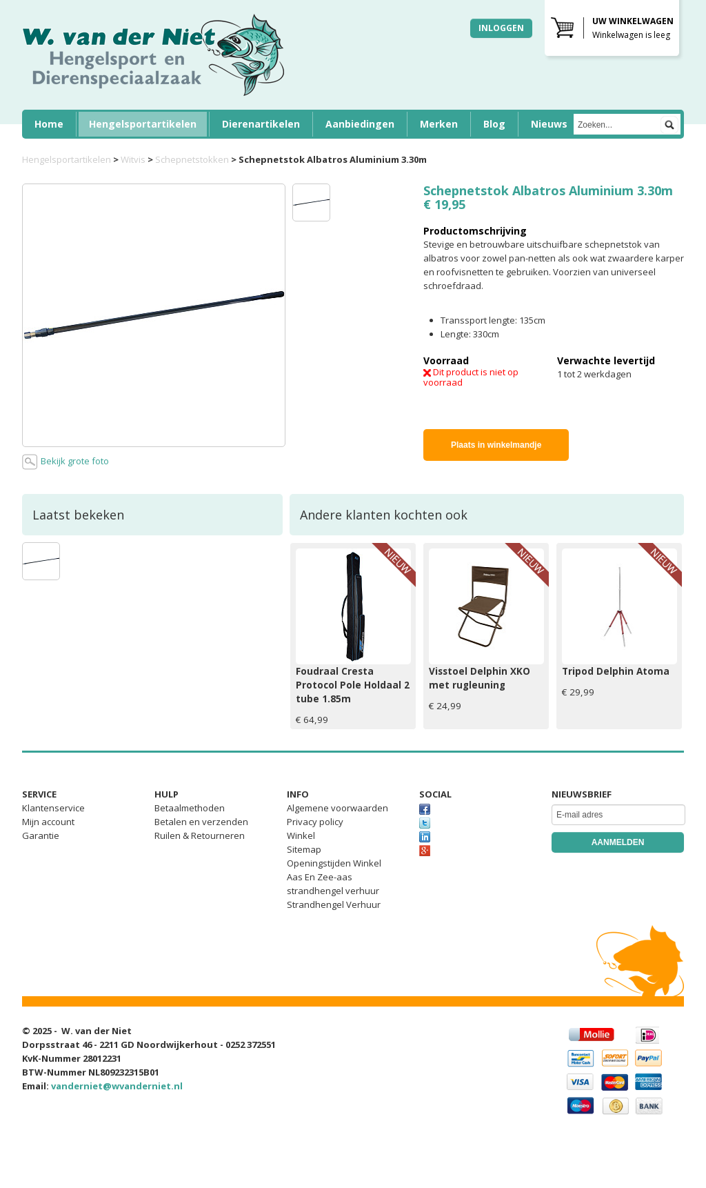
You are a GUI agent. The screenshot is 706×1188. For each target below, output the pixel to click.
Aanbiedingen (359, 123)
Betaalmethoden (189, 808)
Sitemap (304, 849)
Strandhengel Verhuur (334, 904)
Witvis (133, 159)
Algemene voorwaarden (337, 808)
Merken (439, 123)
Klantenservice (53, 808)
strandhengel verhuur (333, 890)
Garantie (40, 835)
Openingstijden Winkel (334, 863)
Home (48, 123)
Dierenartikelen (261, 123)
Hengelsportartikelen (142, 123)
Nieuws (549, 123)
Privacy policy (315, 821)
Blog (494, 123)
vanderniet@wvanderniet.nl (117, 1086)
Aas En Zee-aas (319, 877)
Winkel (301, 835)
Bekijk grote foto (65, 462)
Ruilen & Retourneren (199, 835)
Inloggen (501, 28)
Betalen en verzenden (201, 821)
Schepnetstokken (192, 159)
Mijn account (48, 821)
